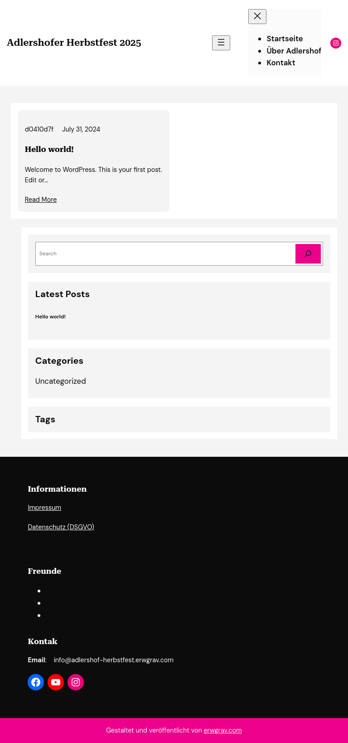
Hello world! (49, 149)
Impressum (44, 507)
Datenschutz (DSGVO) (61, 527)
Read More (41, 200)
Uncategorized (60, 381)
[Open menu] (221, 42)
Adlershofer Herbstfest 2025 (74, 42)
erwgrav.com (222, 730)
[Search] (308, 254)
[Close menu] (257, 16)
